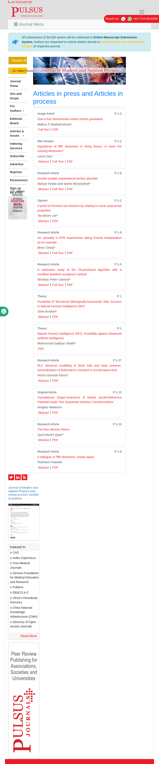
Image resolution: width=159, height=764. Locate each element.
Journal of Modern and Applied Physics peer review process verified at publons (23, 493)
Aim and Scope (16, 96)
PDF (56, 129)
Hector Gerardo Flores (52, 375)
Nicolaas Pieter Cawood (53, 279)
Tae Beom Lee (47, 215)
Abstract (43, 161)
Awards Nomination (19, 60)
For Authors (17, 108)
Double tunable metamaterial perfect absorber (67, 178)
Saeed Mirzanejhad (76, 183)
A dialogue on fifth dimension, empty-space (65, 457)
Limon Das (44, 156)
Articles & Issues (17, 134)
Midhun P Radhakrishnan (54, 124)
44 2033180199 (20, 2)
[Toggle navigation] (142, 12)
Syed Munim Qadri (49, 434)
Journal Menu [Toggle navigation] (29, 24)
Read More (28, 636)
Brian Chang (45, 247)
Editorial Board (16, 121)
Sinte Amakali (46, 311)
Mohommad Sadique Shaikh (56, 343)
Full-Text (43, 129)
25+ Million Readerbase (19, 70)
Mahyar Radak (47, 183)
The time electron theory (53, 429)
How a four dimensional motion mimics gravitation (70, 119)
